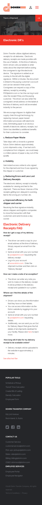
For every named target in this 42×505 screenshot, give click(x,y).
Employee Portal (12, 472)
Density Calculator (13, 395)
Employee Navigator (14, 476)
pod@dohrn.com (17, 255)
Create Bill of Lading (14, 391)
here (30, 332)
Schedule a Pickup (13, 383)
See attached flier (10, 358)
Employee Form (12, 399)
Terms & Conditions (13, 493)
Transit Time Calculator (15, 387)
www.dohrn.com (17, 263)
